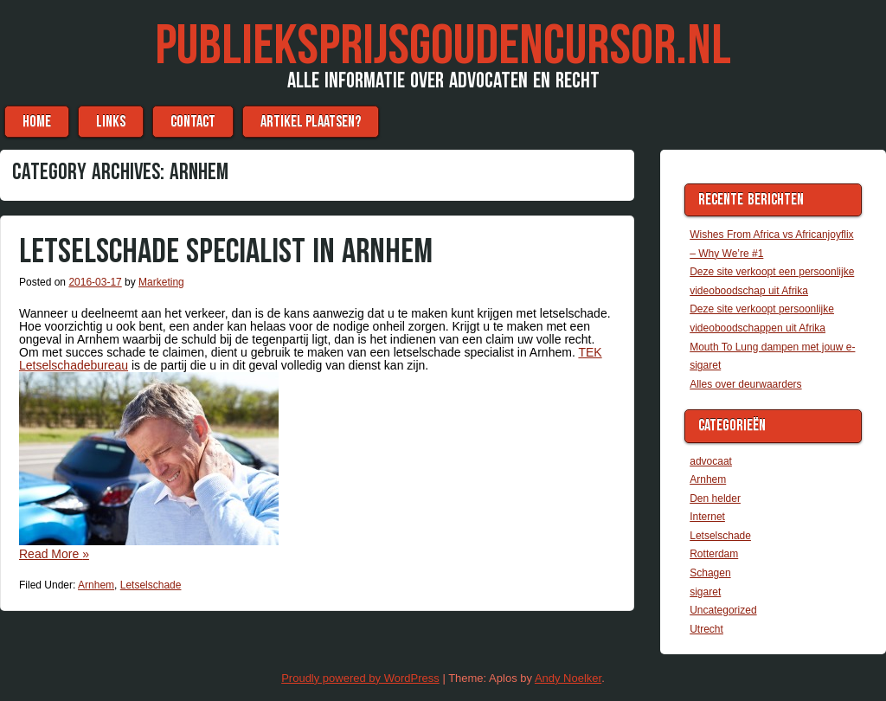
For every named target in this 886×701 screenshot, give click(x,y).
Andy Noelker (568, 678)
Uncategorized (723, 610)
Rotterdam (714, 554)
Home (36, 121)
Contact (192, 121)
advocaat (711, 461)
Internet (707, 517)
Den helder (715, 498)
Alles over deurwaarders (745, 384)
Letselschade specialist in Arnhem (226, 252)
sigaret (705, 592)
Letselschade (151, 585)
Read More (54, 554)
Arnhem (96, 585)
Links (110, 121)
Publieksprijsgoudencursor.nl (443, 46)
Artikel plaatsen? (310, 121)
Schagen (710, 573)
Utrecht (706, 629)
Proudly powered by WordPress (360, 678)
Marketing (161, 282)
